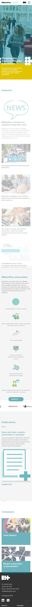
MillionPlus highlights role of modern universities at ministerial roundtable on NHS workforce (16, 209)
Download (7, 490)
